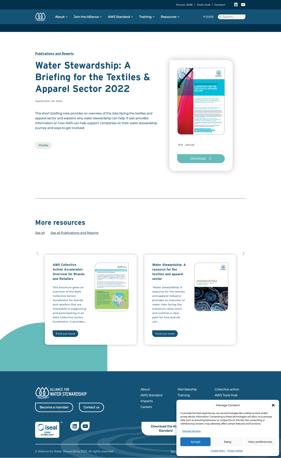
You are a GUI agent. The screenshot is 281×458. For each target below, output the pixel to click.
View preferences (260, 442)
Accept (195, 442)
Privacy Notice (235, 450)
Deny (227, 442)
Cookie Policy (218, 450)
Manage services (191, 431)
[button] (273, 405)
